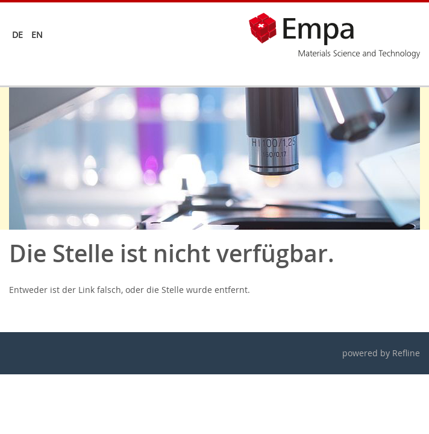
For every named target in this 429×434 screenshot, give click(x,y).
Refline (406, 353)
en (37, 34)
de (17, 34)
